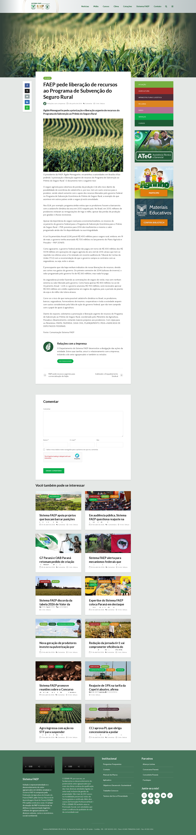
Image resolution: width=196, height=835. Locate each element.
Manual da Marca (110, 775)
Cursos (106, 6)
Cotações (127, 6)
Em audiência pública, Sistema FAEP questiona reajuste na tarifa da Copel (107, 519)
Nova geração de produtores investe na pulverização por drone (57, 646)
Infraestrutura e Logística (108, 709)
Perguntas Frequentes (112, 764)
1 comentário (112, 525)
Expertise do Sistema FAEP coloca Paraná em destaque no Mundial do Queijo (106, 604)
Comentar (88, 103)
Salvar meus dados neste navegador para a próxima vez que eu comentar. (72, 449)
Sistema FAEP (142, 6)
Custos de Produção (97, 670)
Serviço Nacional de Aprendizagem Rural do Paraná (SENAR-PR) (38, 800)
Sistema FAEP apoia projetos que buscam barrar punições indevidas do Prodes (57, 519)
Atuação (47, 78)
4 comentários (112, 692)
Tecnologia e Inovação (65, 624)
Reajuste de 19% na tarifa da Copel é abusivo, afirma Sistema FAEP (107, 689)
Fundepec (147, 780)
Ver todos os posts (65, 361)
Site (97, 440)
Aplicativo (107, 780)
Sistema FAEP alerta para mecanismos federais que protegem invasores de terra (107, 561)
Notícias (85, 6)
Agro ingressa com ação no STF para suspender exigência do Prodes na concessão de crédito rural (56, 733)
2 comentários (63, 607)
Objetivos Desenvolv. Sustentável (117, 785)
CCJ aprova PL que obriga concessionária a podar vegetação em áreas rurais (106, 732)
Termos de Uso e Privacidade (115, 796)
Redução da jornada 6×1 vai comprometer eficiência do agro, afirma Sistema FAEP (106, 646)
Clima (116, 6)
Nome (46, 440)
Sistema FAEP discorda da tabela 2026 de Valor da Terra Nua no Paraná (55, 604)
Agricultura (94, 496)
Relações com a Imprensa (54, 103)
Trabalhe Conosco (110, 790)
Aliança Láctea (149, 764)
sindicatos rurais (38, 803)
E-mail (73, 440)
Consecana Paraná (150, 769)
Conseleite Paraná (150, 775)
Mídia (95, 6)
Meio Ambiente (54, 496)
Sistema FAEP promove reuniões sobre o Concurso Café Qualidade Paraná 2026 (57, 689)
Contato (157, 6)
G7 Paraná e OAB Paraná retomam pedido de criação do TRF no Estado (56, 561)
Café (51, 667)
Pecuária (114, 496)
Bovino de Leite (104, 581)
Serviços (93, 500)
